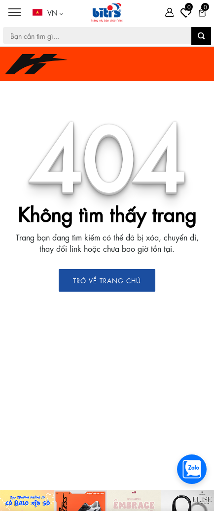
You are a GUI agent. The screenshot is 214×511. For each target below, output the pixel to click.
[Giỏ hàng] (202, 12)
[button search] (201, 36)
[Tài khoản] (170, 12)
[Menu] (14, 12)
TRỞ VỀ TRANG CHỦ (107, 280)
